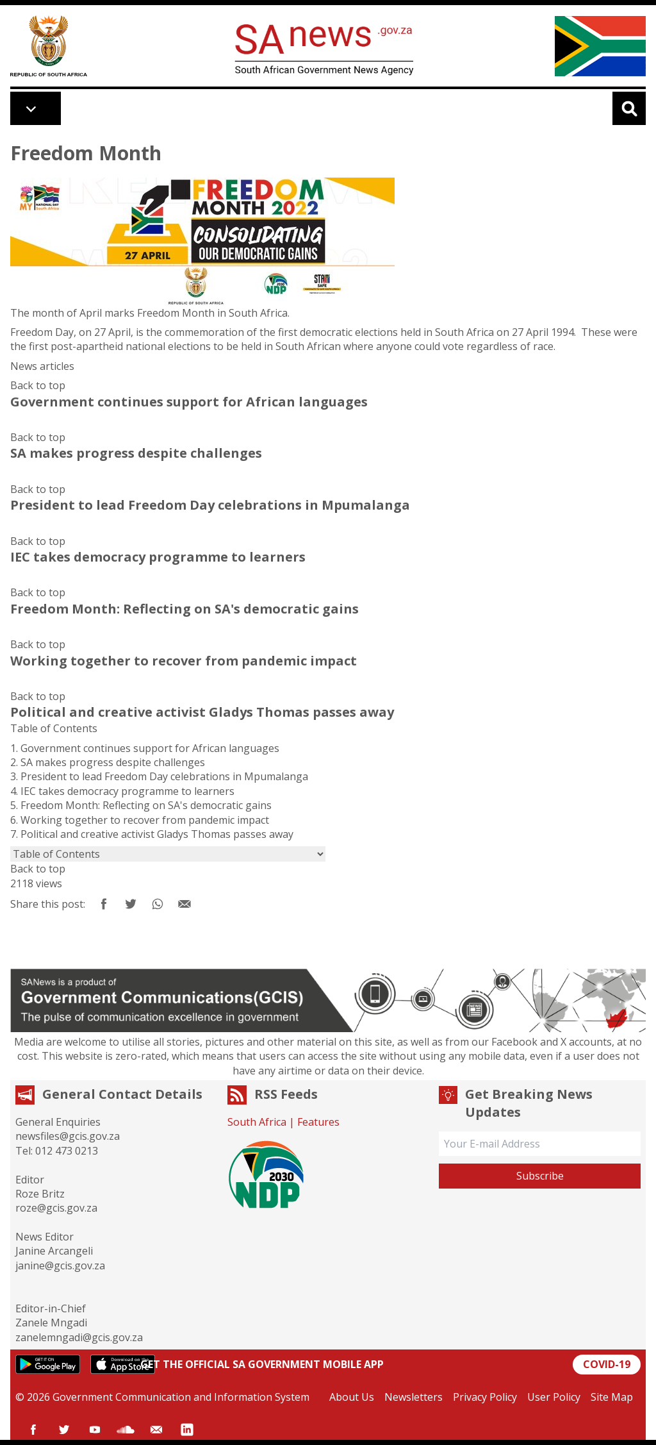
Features (318, 1122)
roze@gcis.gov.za (56, 1208)
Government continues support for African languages (149, 748)
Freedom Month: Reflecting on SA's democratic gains (146, 805)
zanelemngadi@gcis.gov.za (79, 1337)
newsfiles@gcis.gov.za (67, 1136)
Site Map (612, 1397)
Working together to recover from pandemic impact (144, 820)
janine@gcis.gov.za (60, 1265)
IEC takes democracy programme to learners (127, 791)
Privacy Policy (485, 1397)
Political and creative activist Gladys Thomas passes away (156, 834)
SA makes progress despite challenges (112, 762)
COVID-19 (606, 1364)
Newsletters (413, 1397)
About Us (351, 1397)
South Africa (256, 1122)
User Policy (553, 1397)
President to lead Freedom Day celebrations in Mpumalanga (164, 776)
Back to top (37, 385)
